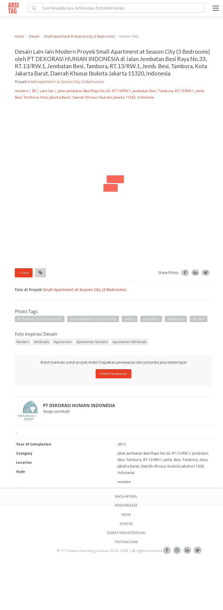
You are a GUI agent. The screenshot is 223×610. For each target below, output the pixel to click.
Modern (22, 341)
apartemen (176, 319)
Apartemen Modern (92, 341)
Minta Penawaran (113, 374)
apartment (151, 319)
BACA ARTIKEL (126, 496)
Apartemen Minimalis (130, 341)
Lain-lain (47, 90)
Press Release (126, 505)
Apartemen (63, 341)
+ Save (23, 272)
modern (199, 319)
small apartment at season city (93, 319)
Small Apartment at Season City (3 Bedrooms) (79, 36)
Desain (34, 36)
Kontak (126, 523)
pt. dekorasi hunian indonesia (40, 319)
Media (126, 514)
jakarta (130, 319)
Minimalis (41, 341)
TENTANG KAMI (126, 542)
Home (19, 36)
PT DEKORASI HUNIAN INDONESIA (79, 405)
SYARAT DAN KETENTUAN (126, 533)
